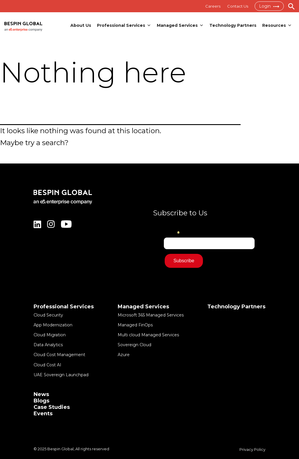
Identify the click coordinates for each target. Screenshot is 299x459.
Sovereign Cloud (134, 344)
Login (269, 6)
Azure (124, 355)
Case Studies (52, 407)
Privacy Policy (252, 449)
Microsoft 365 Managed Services (151, 315)
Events (43, 413)
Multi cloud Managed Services (148, 334)
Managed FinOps (135, 325)
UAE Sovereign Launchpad (61, 374)
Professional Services (124, 25)
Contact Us (237, 6)
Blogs (41, 401)
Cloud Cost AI (47, 364)
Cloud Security (48, 315)
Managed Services (180, 25)
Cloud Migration (50, 334)
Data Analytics (48, 344)
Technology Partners (232, 25)
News (41, 394)
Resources (277, 25)
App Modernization (53, 325)
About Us (80, 25)
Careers (212, 6)
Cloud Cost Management (59, 355)
